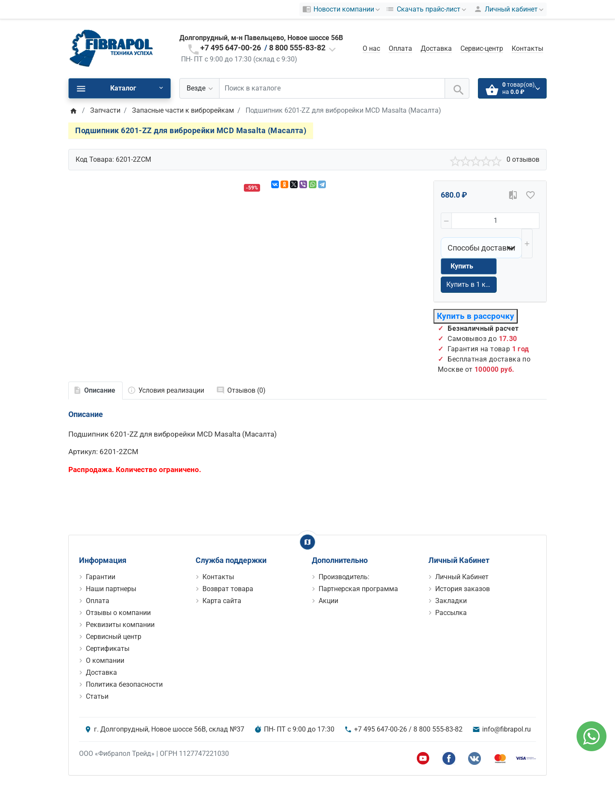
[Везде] (199, 88)
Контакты (527, 48)
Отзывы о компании (118, 613)
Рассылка (451, 613)
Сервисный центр (113, 637)
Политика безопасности (124, 684)
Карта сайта (221, 601)
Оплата (400, 48)
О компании (105, 660)
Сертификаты (107, 648)
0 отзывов (523, 159)
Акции (328, 601)
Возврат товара (227, 589)
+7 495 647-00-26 (230, 47)
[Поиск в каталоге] (332, 88)
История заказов (462, 589)
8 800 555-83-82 (297, 47)
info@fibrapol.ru (506, 729)
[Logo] (111, 48)
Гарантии (100, 577)
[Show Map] (307, 542)
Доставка (436, 48)
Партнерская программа (358, 589)
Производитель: (344, 577)
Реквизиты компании (120, 625)
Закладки (451, 601)
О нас (371, 48)
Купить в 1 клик (471, 284)
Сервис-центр (481, 48)
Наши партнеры (111, 589)
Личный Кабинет (462, 577)
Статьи (97, 696)
